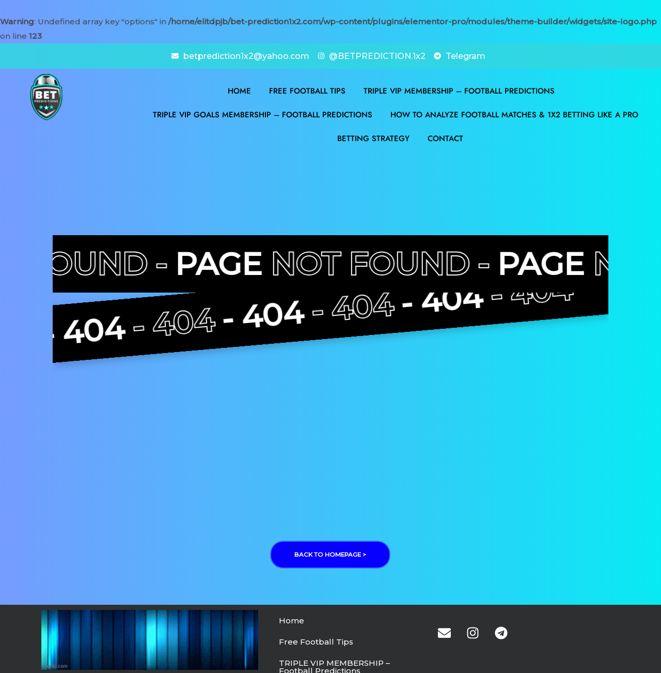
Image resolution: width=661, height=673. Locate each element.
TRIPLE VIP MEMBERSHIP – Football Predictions (459, 90)
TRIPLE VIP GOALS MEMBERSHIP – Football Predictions (262, 113)
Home (239, 90)
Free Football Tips (307, 90)
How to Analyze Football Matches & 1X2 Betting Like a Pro (514, 113)
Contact (445, 137)
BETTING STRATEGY (373, 137)
